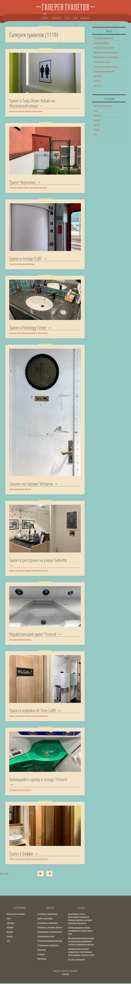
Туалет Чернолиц (22, 182)
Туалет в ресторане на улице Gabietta (38, 561)
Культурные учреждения (104, 48)
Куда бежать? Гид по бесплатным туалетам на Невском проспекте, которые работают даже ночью (80, 919)
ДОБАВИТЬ (85, 18)
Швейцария (30, 264)
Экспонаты (98, 85)
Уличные (13, 188)
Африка (97, 120)
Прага (39, 111)
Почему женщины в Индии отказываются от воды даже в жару (80, 931)
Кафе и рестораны (17, 111)
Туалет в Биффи (21, 854)
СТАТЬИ (67, 18)
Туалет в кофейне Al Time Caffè (32, 711)
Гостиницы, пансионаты (103, 38)
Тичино (45, 571)
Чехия (34, 111)
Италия (28, 489)
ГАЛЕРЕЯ (45, 17)
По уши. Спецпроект (76, 960)
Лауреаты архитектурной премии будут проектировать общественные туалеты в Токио (81, 953)
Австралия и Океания (103, 106)
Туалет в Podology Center (28, 327)
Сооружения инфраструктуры (106, 67)
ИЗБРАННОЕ (56, 18)
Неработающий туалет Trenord (32, 634)
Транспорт (13, 264)
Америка (97, 115)
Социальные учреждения (19, 333)
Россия (97, 129)
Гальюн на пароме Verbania (31, 484)
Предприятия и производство (106, 57)
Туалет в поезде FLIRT (25, 258)
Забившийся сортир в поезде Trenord (38, 780)
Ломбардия (43, 717)
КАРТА (75, 18)
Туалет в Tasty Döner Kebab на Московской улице (32, 103)
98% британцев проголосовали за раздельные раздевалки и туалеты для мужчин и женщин (81, 942)
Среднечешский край (38, 188)
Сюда (39, 874)
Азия (96, 111)
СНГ (95, 134)
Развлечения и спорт (102, 62)
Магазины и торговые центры (106, 52)
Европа (28, 111)
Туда (51, 874)
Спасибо (65, 975)
